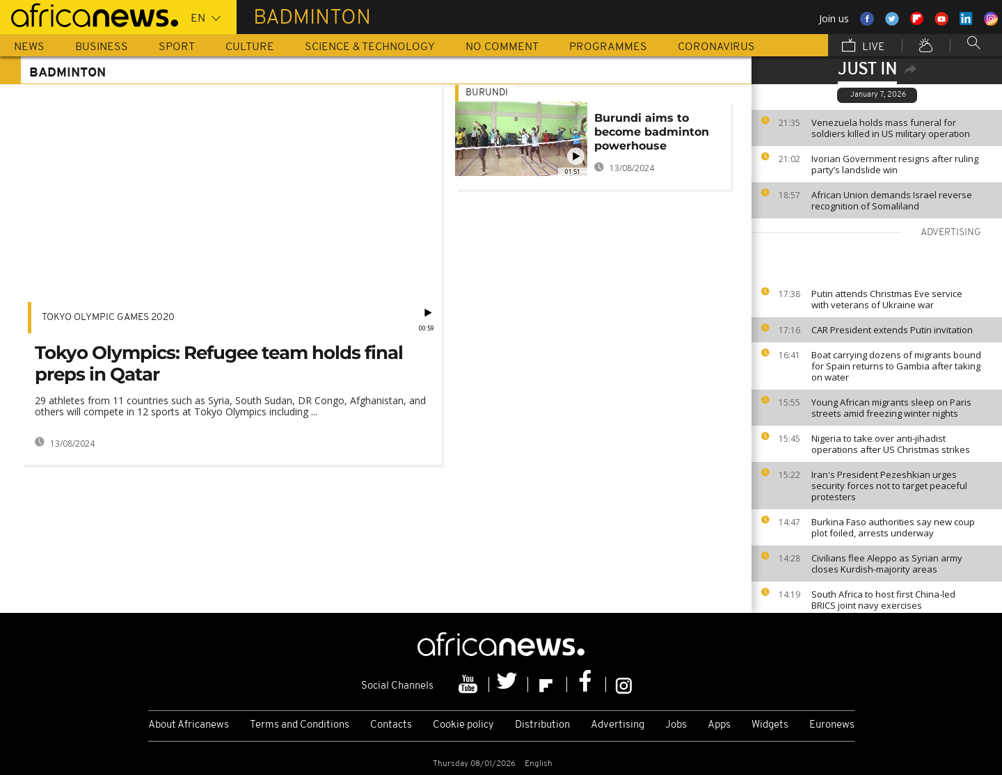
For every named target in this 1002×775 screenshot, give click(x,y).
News (29, 47)
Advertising (617, 725)
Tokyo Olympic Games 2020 (108, 317)
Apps (719, 725)
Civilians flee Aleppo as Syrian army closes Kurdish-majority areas (886, 563)
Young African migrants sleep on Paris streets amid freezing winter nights (891, 408)
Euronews (831, 725)
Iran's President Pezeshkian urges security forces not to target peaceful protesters (889, 485)
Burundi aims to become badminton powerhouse (651, 131)
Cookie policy (463, 725)
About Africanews (188, 725)
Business (101, 47)
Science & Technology (370, 47)
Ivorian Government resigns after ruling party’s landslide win (894, 164)
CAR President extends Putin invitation (892, 329)
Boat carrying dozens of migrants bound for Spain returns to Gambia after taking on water (896, 366)
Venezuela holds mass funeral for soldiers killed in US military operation (890, 128)
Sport (177, 47)
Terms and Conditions (299, 725)
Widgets (770, 725)
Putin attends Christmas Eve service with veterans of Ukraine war (886, 299)
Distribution (542, 725)
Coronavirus (716, 47)
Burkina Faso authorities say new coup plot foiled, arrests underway (893, 527)
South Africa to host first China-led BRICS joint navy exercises (883, 600)
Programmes (608, 47)
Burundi (487, 93)
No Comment (502, 47)
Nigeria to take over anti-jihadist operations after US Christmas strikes (890, 444)
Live (863, 46)
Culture (249, 47)
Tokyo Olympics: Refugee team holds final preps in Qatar (219, 363)
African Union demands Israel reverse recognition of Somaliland (891, 200)
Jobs (676, 725)
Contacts (391, 725)
